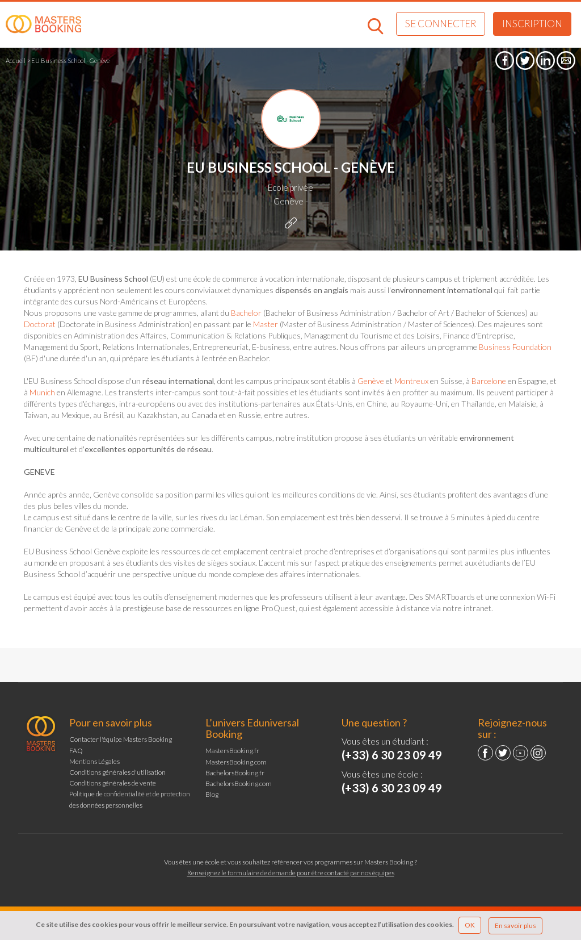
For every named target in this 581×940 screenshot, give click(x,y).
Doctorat (40, 324)
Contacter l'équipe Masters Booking (120, 739)
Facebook (485, 753)
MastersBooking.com (236, 762)
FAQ (76, 750)
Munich (42, 392)
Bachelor (247, 312)
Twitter (503, 753)
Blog (211, 794)
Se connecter (440, 24)
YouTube (520, 753)
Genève (370, 381)
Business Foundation (515, 347)
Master (265, 324)
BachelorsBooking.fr (234, 772)
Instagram (538, 753)
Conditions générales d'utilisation (117, 772)
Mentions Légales (94, 761)
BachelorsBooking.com (238, 783)
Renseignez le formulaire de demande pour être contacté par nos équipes (290, 872)
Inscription (532, 24)
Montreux (411, 381)
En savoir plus (515, 925)
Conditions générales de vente (112, 783)
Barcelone (488, 381)
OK (470, 925)
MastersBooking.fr (232, 750)
